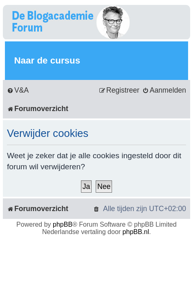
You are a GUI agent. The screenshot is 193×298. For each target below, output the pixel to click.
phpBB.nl (136, 231)
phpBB (62, 224)
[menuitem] (18, 90)
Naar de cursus (47, 60)
